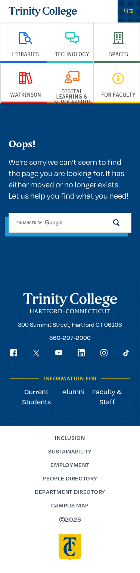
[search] (70, 223)
